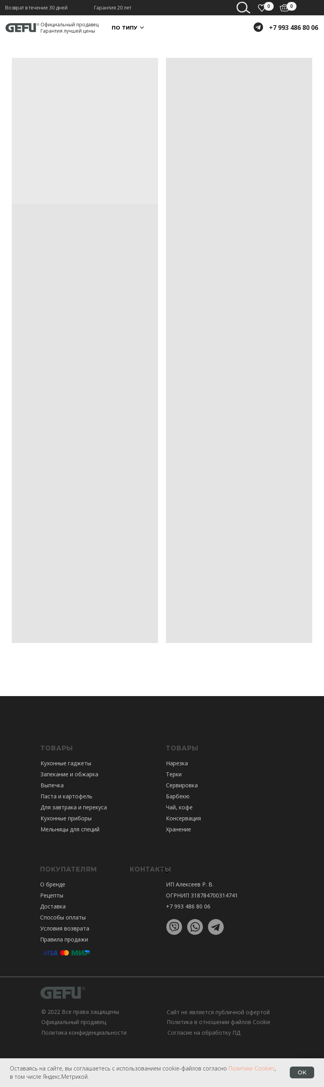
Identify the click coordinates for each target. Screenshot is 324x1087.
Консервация (183, 818)
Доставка (53, 906)
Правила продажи (64, 939)
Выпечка (52, 785)
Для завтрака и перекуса (73, 807)
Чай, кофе (179, 807)
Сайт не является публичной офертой (218, 1012)
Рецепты (51, 895)
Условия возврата (64, 928)
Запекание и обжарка (69, 774)
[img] (284, 7)
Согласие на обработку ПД (204, 1032)
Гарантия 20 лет (112, 7)
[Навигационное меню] (312, 12)
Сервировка (182, 785)
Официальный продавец (73, 1022)
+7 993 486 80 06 (293, 27)
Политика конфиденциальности (84, 1032)
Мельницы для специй (69, 829)
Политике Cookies (251, 1068)
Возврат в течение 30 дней (36, 7)
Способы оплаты (63, 917)
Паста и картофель (66, 796)
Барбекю (178, 796)
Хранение (178, 829)
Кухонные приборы (66, 818)
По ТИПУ (124, 27)
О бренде (52, 884)
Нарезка (177, 763)
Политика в (182, 1022)
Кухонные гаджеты (65, 763)
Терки (174, 774)
